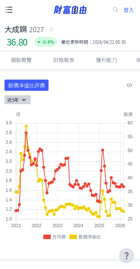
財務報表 (63, 60)
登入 (129, 9)
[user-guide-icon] (126, 255)
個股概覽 (21, 60)
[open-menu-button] (8, 9)
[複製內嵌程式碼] (130, 85)
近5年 (17, 99)
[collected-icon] (51, 29)
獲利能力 (106, 60)
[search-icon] (115, 9)
